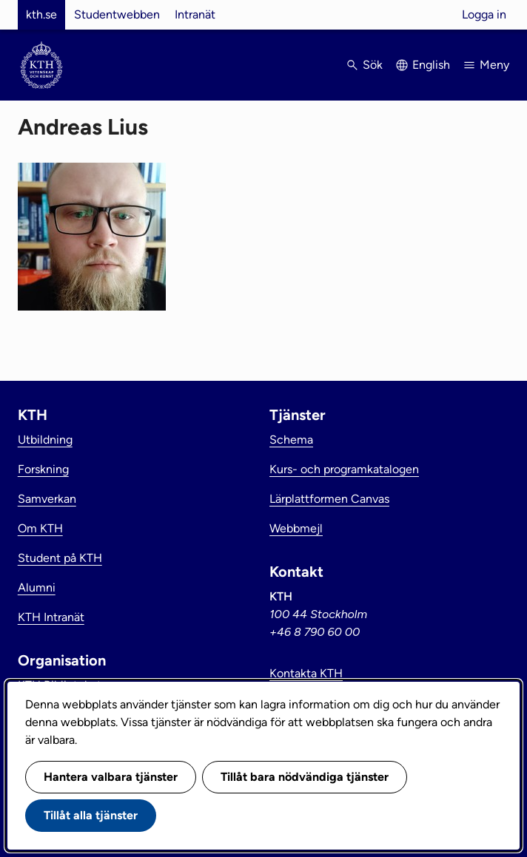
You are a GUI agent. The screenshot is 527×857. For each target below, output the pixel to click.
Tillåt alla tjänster (91, 815)
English (431, 65)
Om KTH (40, 528)
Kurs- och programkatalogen (344, 469)
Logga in (484, 14)
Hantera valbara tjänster (111, 777)
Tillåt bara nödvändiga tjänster (305, 777)
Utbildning (45, 440)
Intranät (195, 14)
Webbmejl (296, 528)
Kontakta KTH (306, 673)
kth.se (41, 14)
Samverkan (47, 499)
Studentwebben (117, 14)
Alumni (37, 587)
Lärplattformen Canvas (329, 499)
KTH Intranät (51, 617)
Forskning (43, 469)
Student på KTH (60, 558)
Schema (291, 440)
